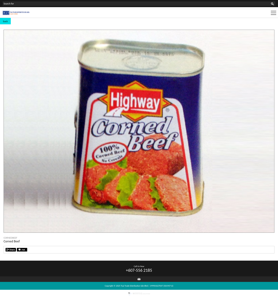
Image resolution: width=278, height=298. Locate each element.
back (5, 21)
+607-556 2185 (139, 270)
